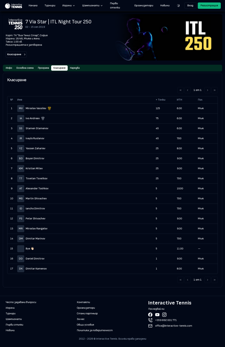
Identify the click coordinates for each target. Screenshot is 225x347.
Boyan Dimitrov (35, 158)
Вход (190, 5)
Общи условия (85, 325)
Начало (33, 5)
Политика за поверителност (95, 330)
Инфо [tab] (9, 68)
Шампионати (92, 5)
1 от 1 (198, 90)
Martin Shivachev (36, 199)
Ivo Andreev (33, 118)
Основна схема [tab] (26, 68)
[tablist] (112, 68)
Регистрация (209, 5)
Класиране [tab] (62, 68)
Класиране (16, 54)
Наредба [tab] (78, 68)
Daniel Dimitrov (35, 259)
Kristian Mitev (34, 169)
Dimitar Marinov (35, 239)
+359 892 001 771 (166, 320)
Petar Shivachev (35, 219)
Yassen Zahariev (35, 148)
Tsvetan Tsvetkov (36, 179)
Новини (165, 5)
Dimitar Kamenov (36, 269)
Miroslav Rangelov (36, 229)
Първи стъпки (115, 5)
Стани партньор (87, 314)
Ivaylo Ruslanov (35, 138)
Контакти (83, 302)
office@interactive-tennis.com (173, 326)
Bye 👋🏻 (30, 249)
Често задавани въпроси (21, 302)
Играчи (68, 5)
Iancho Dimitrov (35, 209)
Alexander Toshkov (37, 189)
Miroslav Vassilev (36, 108)
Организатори (143, 5)
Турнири (49, 5)
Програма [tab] (45, 68)
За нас (81, 319)
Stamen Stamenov (37, 128)
